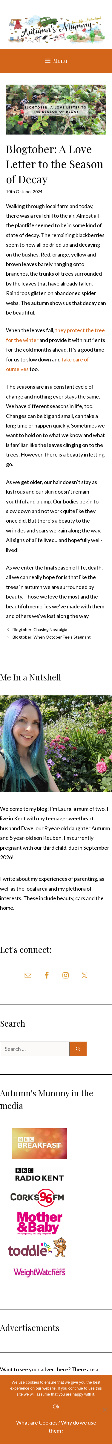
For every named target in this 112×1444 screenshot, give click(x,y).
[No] (105, 1410)
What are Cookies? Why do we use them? (56, 1426)
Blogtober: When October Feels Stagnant (52, 636)
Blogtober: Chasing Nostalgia (40, 629)
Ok (56, 1406)
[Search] (78, 1049)
